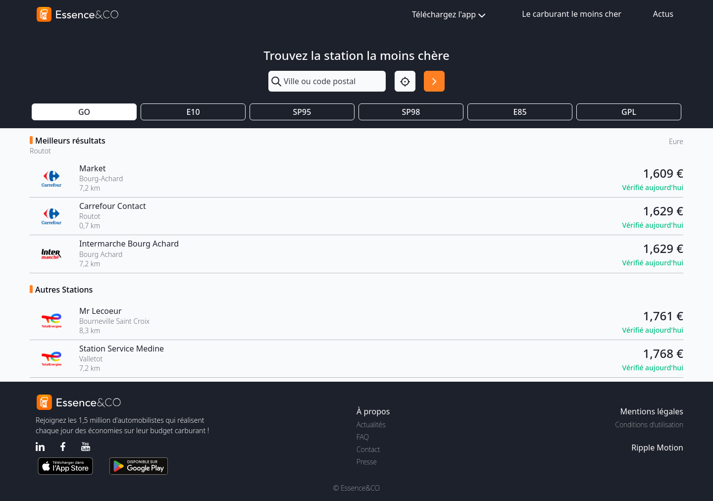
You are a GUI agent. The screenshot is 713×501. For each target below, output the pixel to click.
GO (84, 111)
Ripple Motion (657, 447)
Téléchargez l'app (450, 15)
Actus (663, 13)
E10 (193, 111)
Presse (366, 461)
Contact (368, 449)
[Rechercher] (434, 81)
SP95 (302, 111)
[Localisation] (405, 81)
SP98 (411, 111)
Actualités (371, 424)
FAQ (362, 437)
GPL (628, 111)
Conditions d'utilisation (649, 424)
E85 (519, 111)
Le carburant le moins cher (571, 13)
